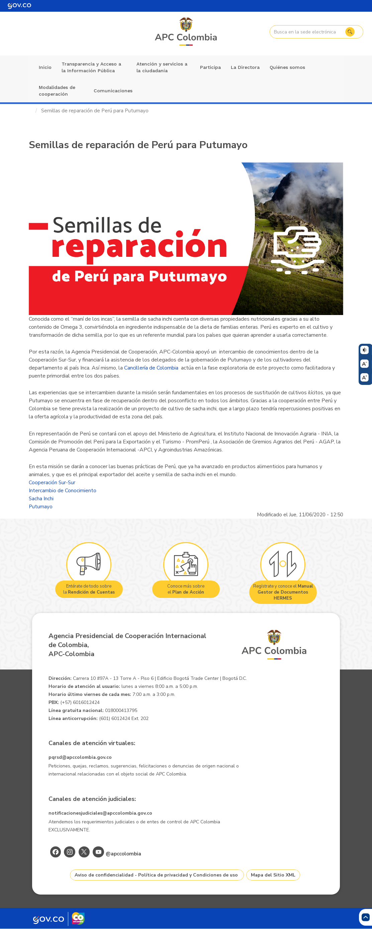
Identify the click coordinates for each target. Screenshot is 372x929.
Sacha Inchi (41, 498)
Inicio (45, 67)
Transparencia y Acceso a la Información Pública (91, 67)
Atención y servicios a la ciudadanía (161, 67)
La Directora (245, 67)
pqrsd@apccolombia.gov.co (80, 757)
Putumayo (41, 506)
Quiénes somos (287, 67)
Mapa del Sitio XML (273, 875)
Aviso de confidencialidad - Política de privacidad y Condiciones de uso (156, 875)
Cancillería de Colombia (151, 368)
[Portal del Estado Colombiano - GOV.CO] (19, 6)
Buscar (349, 31)
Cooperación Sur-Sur (52, 482)
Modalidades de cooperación (57, 91)
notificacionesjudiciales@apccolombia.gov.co (100, 813)
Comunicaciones (113, 90)
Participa (210, 67)
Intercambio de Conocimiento (62, 490)
